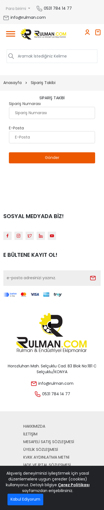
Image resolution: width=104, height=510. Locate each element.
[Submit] (93, 278)
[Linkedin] (41, 236)
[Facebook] (7, 236)
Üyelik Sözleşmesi (40, 449)
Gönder (52, 157)
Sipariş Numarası (25, 103)
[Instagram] (18, 236)
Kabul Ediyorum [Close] (25, 499)
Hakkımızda (34, 426)
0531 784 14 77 (58, 8)
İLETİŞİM (30, 434)
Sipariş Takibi (43, 82)
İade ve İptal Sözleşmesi (47, 465)
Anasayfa (12, 82)
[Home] (43, 34)
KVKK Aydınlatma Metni (46, 457)
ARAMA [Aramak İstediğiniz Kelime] (84, 56)
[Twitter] (30, 236)
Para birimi (16, 8)
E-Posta (16, 128)
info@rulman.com (24, 17)
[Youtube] (52, 236)
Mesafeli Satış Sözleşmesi (48, 441)
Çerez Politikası (74, 485)
